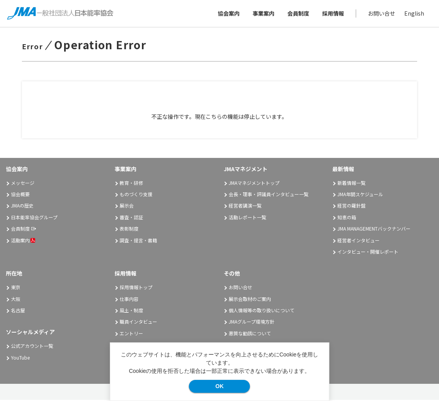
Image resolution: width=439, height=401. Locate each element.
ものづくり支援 (136, 195)
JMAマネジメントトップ (254, 184)
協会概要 (20, 195)
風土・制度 (131, 311)
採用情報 (332, 14)
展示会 (127, 207)
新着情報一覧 (351, 184)
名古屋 (18, 311)
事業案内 (263, 14)
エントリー (131, 334)
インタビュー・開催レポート (367, 252)
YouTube (20, 358)
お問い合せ (380, 14)
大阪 (15, 300)
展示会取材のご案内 (250, 300)
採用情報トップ (136, 288)
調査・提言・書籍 (138, 241)
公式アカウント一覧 (32, 347)
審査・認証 (131, 218)
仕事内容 (129, 300)
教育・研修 (131, 184)
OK (219, 386)
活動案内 (23, 241)
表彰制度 (129, 229)
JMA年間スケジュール (360, 195)
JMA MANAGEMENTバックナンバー (373, 229)
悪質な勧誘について (250, 334)
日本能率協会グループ (34, 218)
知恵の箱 (346, 218)
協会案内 (228, 14)
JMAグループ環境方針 (251, 323)
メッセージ (22, 184)
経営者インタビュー (358, 241)
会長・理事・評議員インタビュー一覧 (268, 195)
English (413, 14)
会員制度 (297, 14)
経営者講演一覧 (245, 207)
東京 (15, 288)
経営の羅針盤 (351, 207)
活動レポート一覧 (247, 218)
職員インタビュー (138, 323)
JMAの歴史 (22, 207)
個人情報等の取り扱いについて (261, 311)
